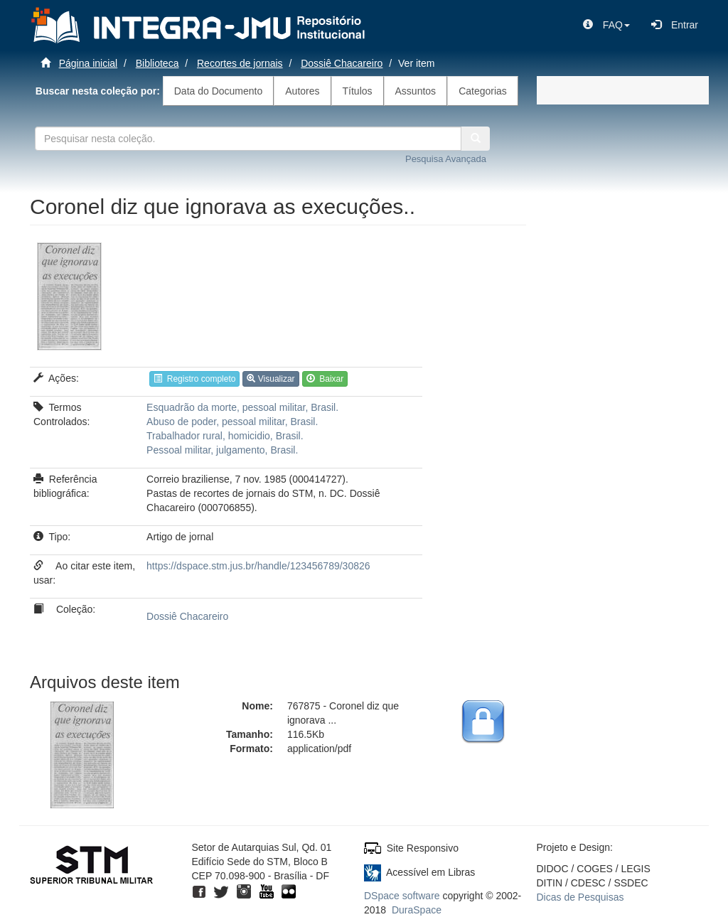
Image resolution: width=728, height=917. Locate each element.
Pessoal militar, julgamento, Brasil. (222, 450)
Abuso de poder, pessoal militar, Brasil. (232, 421)
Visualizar (270, 379)
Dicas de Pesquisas (580, 897)
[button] (606, 25)
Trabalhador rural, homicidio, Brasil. (224, 435)
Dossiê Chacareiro (341, 63)
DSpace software (402, 895)
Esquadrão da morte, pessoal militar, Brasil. (242, 407)
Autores (302, 91)
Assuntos (416, 91)
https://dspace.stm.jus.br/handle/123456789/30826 (258, 566)
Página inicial (88, 63)
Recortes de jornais (240, 63)
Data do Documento (218, 91)
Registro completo (194, 379)
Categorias (483, 91)
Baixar (325, 379)
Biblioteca (157, 63)
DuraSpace (416, 910)
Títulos (358, 91)
